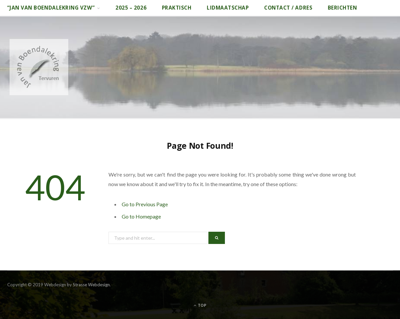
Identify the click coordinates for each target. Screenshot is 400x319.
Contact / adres (288, 7)
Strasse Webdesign (91, 284)
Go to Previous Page (145, 204)
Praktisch (177, 7)
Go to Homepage (141, 216)
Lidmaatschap (228, 7)
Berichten (342, 7)
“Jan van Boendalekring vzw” (51, 7)
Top (200, 305)
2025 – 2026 (130, 7)
